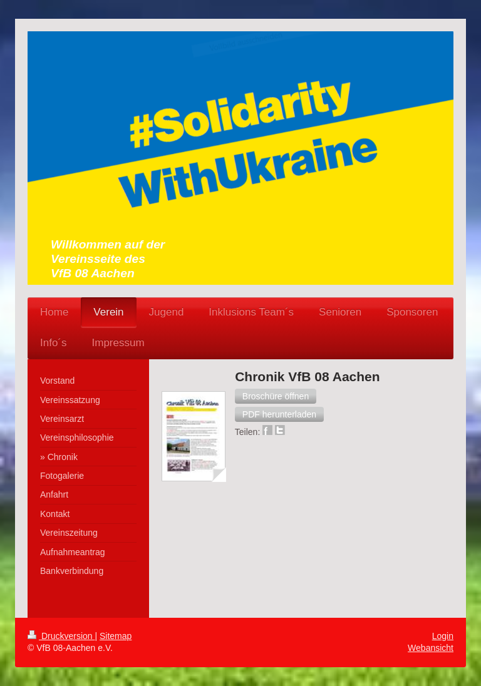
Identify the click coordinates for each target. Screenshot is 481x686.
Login (442, 636)
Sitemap (116, 636)
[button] (275, 396)
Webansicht (430, 648)
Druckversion (61, 636)
